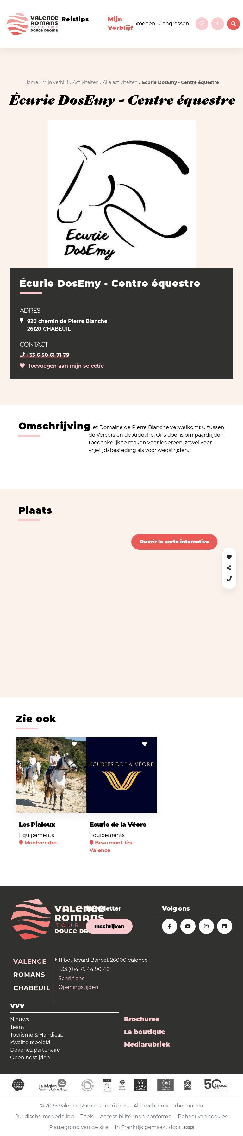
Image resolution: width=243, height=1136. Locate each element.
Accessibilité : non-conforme (135, 1117)
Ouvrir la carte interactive (174, 542)
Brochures (141, 1019)
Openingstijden (78, 987)
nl (217, 24)
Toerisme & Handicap (37, 1035)
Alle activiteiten (120, 82)
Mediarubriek (147, 1044)
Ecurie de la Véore (118, 824)
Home (31, 82)
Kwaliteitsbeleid (30, 1042)
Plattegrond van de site (79, 1127)
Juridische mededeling (45, 1117)
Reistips (75, 19)
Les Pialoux (37, 824)
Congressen (174, 24)
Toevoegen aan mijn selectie (62, 366)
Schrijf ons (71, 978)
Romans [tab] (29, 975)
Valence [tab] (30, 961)
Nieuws (19, 1020)
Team (17, 1027)
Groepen (144, 24)
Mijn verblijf (120, 23)
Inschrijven (109, 926)
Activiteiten (85, 82)
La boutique (144, 1032)
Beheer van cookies (202, 1117)
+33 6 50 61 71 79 (44, 355)
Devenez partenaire (35, 1050)
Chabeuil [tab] (31, 988)
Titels (87, 1117)
